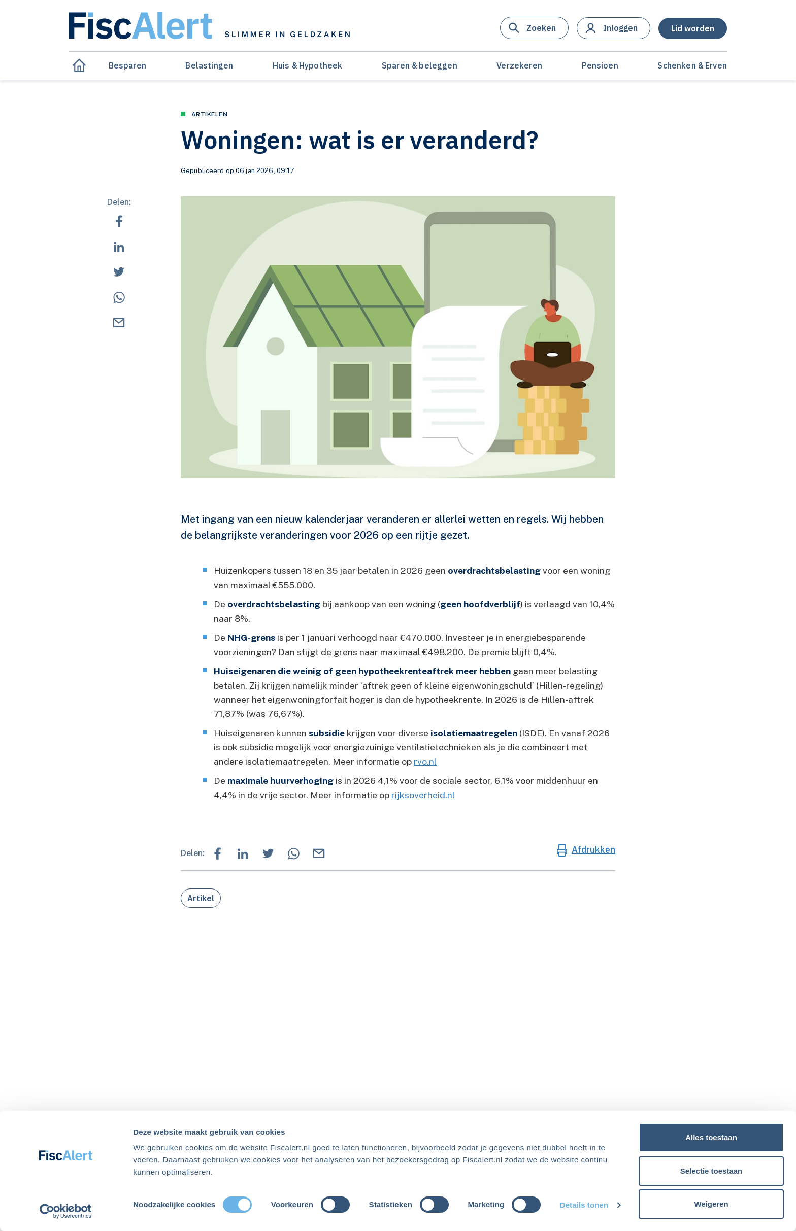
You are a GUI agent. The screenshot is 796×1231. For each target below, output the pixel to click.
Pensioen (600, 65)
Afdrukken (593, 850)
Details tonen (584, 1205)
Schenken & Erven (692, 65)
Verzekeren (519, 65)
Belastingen (209, 65)
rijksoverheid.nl (423, 795)
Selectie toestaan (711, 1171)
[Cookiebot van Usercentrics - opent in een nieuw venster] (65, 1211)
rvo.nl (425, 761)
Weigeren (711, 1204)
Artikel (200, 898)
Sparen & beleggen (419, 65)
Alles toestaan (711, 1137)
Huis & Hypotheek (308, 65)
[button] (534, 28)
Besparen (127, 65)
